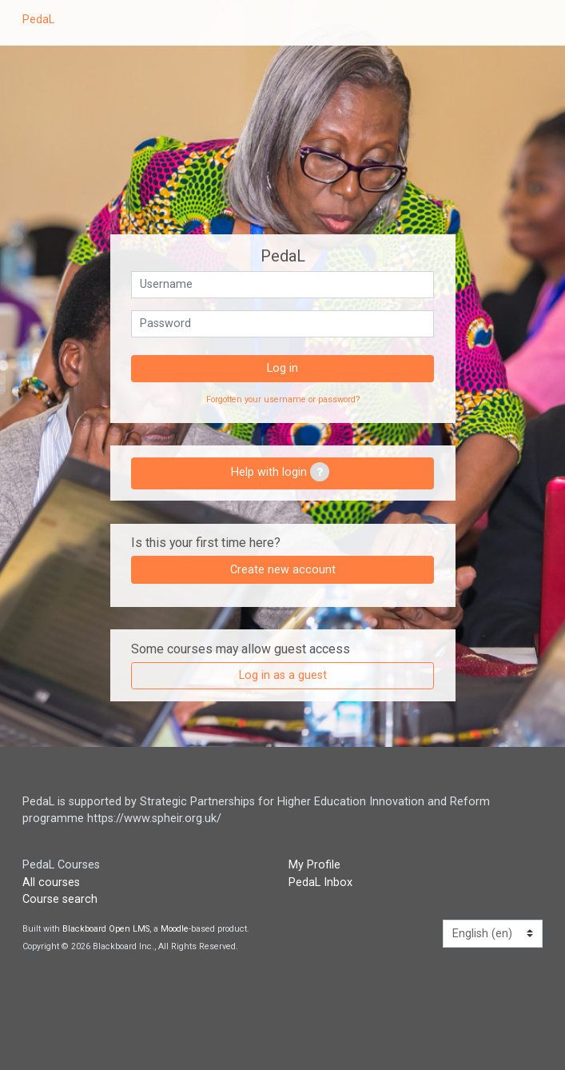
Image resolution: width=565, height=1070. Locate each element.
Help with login (280, 471)
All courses (51, 882)
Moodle (175, 929)
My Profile (314, 865)
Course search (59, 899)
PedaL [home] (38, 19)
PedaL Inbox (320, 882)
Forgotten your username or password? (283, 399)
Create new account (283, 570)
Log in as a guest (283, 675)
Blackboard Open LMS (105, 929)
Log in (282, 368)
